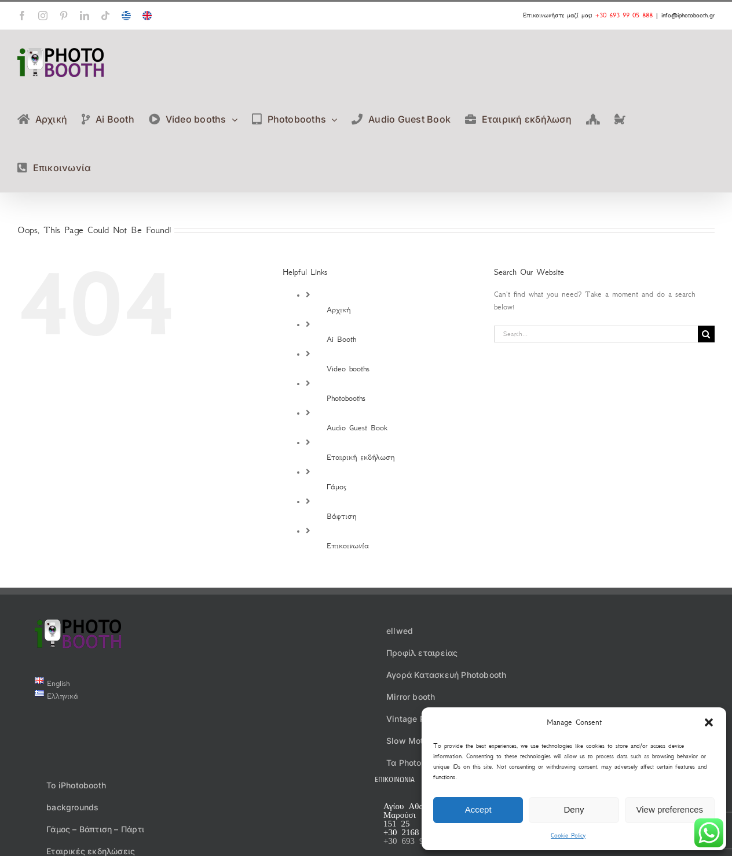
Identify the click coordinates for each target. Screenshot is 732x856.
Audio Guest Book (357, 428)
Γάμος (336, 487)
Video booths (348, 369)
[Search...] (596, 334)
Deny (573, 809)
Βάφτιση (341, 516)
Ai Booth (341, 339)
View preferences (670, 809)
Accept (478, 809)
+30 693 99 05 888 (624, 15)
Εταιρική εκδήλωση (360, 457)
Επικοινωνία (348, 546)
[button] (709, 722)
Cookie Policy (568, 835)
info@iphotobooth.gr (688, 15)
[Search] (706, 334)
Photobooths (346, 398)
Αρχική (338, 310)
